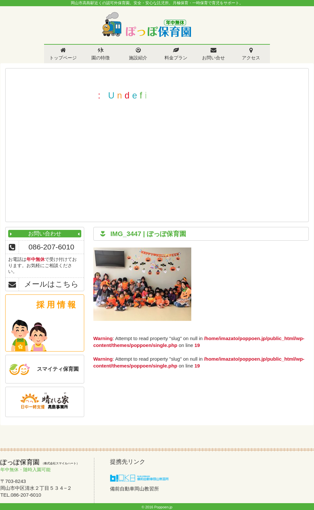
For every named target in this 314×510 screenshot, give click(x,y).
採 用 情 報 (56, 304)
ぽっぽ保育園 (146, 25)
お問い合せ (213, 57)
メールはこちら (51, 284)
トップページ (63, 57)
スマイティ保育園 (58, 369)
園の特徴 (100, 57)
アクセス (251, 57)
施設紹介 (138, 57)
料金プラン (176, 57)
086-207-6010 (51, 247)
